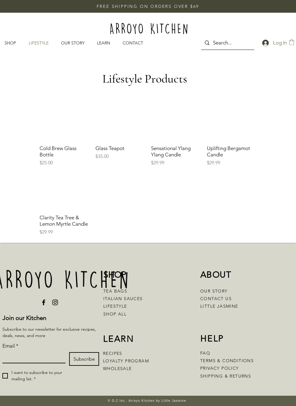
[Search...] (227, 43)
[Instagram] (55, 302)
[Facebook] (43, 302)
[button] (105, 43)
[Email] (32, 357)
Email (10, 346)
